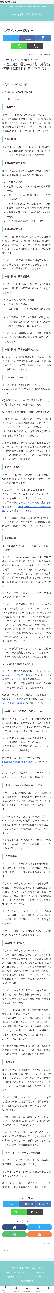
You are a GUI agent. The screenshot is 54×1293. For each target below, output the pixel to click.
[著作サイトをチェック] (14, 1227)
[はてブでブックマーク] (43, 38)
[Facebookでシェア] (27, 38)
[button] (35, 46)
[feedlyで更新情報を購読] (14, 1234)
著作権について (14, 1276)
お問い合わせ (27, 1281)
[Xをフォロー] (39, 1227)
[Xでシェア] (11, 38)
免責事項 (40, 1272)
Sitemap (40, 1276)
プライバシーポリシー (14, 1272)
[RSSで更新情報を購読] (39, 1234)
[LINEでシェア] (19, 46)
